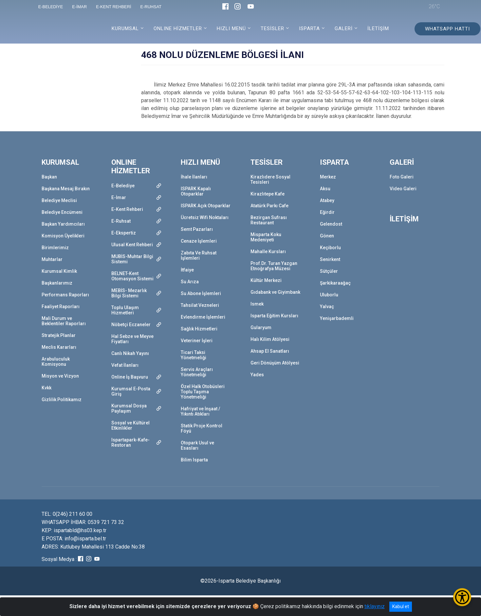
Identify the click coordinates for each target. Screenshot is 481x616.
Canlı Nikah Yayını (130, 353)
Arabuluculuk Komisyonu (56, 361)
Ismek (257, 304)
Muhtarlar (52, 259)
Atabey (327, 200)
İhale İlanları (194, 176)
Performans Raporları (65, 294)
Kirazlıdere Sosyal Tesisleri (270, 179)
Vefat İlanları (125, 365)
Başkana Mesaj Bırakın (66, 188)
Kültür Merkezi (266, 280)
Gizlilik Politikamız (62, 399)
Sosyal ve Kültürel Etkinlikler (130, 425)
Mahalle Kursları (268, 251)
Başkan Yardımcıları (63, 224)
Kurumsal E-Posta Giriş (130, 391)
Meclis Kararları (59, 347)
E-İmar (118, 197)
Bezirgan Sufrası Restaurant (268, 220)
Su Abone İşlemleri (201, 293)
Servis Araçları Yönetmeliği (197, 372)
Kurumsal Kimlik (59, 271)
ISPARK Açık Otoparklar (206, 205)
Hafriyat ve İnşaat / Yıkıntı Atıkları (200, 411)
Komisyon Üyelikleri (63, 235)
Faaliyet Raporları (61, 306)
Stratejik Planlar (59, 335)
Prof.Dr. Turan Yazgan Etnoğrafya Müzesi (273, 266)
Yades (257, 374)
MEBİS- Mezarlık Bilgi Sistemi (129, 293)
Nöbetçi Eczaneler (131, 324)
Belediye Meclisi (59, 200)
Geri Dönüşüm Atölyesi (274, 362)
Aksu (325, 188)
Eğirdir (327, 212)
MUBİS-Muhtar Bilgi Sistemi (132, 259)
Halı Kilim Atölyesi (269, 339)
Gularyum (260, 327)
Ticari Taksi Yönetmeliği (193, 355)
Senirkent (330, 259)
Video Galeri (403, 188)
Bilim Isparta (194, 459)
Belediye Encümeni (62, 212)
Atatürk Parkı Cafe (269, 205)
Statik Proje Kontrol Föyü (201, 428)
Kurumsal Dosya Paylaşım (129, 408)
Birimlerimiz (55, 247)
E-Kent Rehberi (127, 209)
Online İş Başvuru (129, 377)
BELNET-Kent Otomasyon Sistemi (132, 276)
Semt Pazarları (197, 229)
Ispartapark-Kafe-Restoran (130, 442)
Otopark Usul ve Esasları (197, 445)
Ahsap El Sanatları (269, 351)
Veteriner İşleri (197, 340)
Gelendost (331, 224)
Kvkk (46, 387)
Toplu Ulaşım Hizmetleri (125, 310)
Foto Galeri (402, 176)
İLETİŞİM (378, 28)
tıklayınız (374, 606)
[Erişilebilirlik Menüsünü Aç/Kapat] (462, 597)
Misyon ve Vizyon (60, 376)
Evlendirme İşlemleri (203, 317)
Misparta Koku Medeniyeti (265, 237)
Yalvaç (327, 306)
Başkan (49, 176)
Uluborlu (329, 294)
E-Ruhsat (121, 221)
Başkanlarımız (57, 283)
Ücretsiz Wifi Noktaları (205, 217)
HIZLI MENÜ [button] (231, 28)
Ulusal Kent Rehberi (132, 244)
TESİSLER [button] (272, 28)
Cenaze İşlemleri (199, 241)
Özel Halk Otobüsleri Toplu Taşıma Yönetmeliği (203, 392)
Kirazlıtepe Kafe (267, 193)
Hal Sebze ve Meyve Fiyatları (132, 339)
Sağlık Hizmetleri (199, 328)
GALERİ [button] (344, 28)
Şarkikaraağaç (335, 283)
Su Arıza (190, 281)
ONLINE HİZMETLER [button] (178, 28)
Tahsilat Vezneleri (200, 305)
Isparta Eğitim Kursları (274, 315)
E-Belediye (123, 185)
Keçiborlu (330, 247)
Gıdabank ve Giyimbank (275, 292)
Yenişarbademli (337, 318)
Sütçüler (329, 271)
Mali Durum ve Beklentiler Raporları (64, 321)
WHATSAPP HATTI (447, 29)
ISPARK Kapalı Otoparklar (196, 191)
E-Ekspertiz (123, 232)
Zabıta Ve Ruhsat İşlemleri (198, 255)
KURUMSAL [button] (125, 28)
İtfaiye (187, 269)
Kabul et (400, 606)
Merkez (328, 176)
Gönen (327, 235)
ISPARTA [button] (309, 28)
